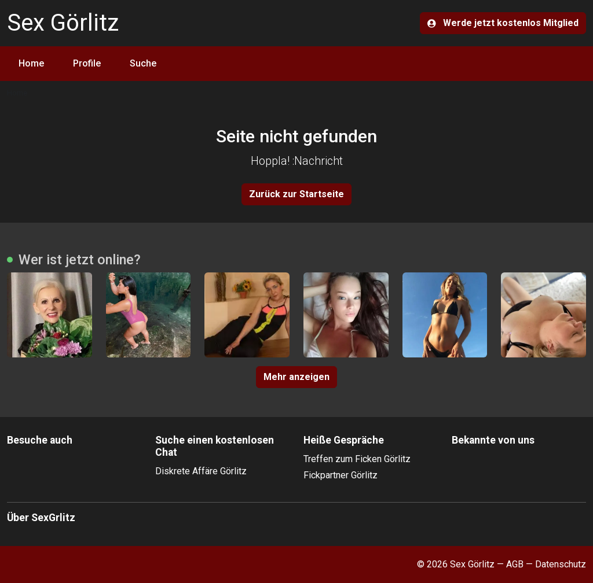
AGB (515, 564)
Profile (87, 63)
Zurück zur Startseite (296, 194)
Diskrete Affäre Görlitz (201, 471)
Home (31, 63)
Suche (143, 63)
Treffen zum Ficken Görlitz (357, 458)
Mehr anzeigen (296, 376)
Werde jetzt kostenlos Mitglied (503, 22)
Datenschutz (560, 564)
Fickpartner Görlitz (340, 475)
